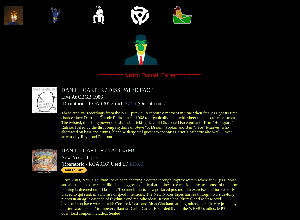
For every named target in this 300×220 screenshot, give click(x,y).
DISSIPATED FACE (131, 90)
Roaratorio (73, 103)
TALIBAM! (121, 150)
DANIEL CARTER (82, 90)
